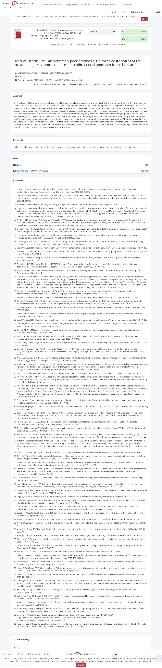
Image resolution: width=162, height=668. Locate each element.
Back (144, 19)
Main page (7, 654)
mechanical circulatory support (68, 147)
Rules (20, 654)
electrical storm (90, 147)
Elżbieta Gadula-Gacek (28, 73)
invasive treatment (126, 147)
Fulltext (18, 165)
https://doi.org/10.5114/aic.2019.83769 (31, 170)
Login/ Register (140, 12)
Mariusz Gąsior (64, 73)
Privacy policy (34, 654)
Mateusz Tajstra (47, 73)
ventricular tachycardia (107, 147)
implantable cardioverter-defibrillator (38, 147)
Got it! (81, 665)
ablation (17, 147)
